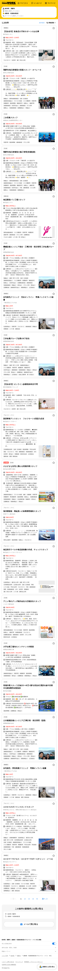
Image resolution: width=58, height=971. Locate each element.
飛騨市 (19, 955)
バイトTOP (5, 955)
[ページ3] (29, 899)
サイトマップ (19, 961)
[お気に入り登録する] (53, 28)
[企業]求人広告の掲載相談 (9, 964)
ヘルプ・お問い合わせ (8, 961)
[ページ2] (25, 899)
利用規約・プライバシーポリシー (33, 961)
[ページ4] (33, 899)
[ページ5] (37, 899)
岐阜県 (12, 955)
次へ (44, 899)
